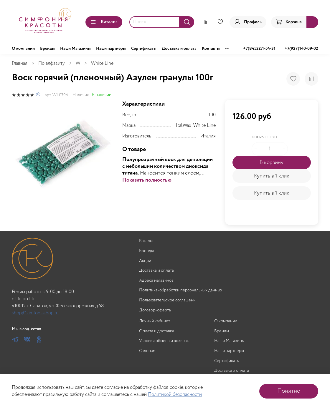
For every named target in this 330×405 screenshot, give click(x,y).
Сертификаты (143, 48)
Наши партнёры (111, 48)
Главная (19, 63)
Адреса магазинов (156, 281)
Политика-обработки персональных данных (180, 290)
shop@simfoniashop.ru (35, 313)
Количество (264, 137)
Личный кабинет (154, 321)
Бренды (47, 48)
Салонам (147, 351)
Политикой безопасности (175, 394)
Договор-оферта (155, 310)
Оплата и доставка (156, 331)
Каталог (103, 22)
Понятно (288, 391)
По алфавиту (51, 63)
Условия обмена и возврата (165, 341)
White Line (102, 63)
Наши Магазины (75, 48)
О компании (23, 48)
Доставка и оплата (179, 48)
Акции (145, 261)
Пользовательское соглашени (167, 300)
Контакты (211, 48)
